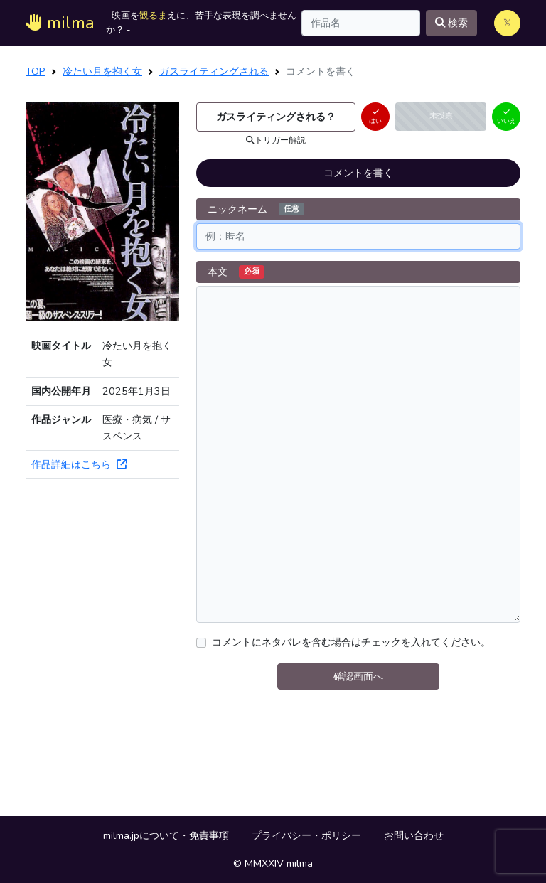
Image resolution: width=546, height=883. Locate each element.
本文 (236, 271)
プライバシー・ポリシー (306, 835)
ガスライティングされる (214, 71)
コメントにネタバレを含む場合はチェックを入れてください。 (351, 642)
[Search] (360, 23)
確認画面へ (358, 676)
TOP (36, 71)
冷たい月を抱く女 (102, 71)
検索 (451, 23)
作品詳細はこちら (79, 464)
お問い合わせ (414, 835)
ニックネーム (256, 209)
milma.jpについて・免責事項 (166, 835)
